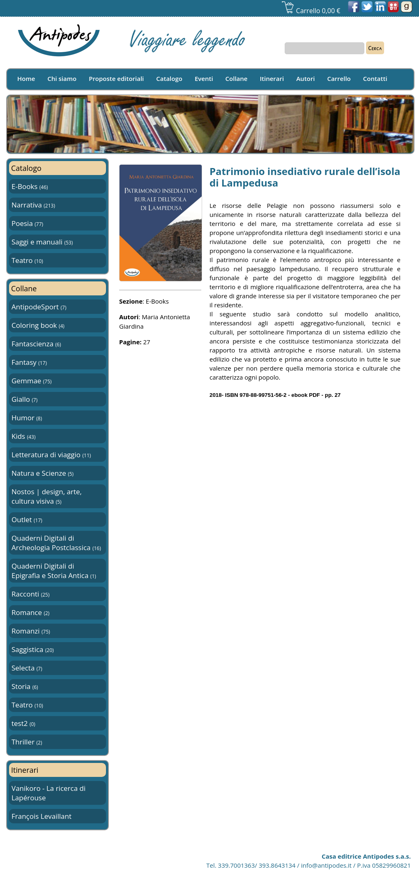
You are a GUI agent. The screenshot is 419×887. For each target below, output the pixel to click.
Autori (305, 78)
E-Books (30, 186)
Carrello (338, 78)
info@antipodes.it (326, 865)
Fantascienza (36, 343)
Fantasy (29, 362)
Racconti (30, 594)
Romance (30, 612)
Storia (25, 686)
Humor (27, 417)
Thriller (27, 741)
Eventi (204, 78)
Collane (237, 78)
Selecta (27, 668)
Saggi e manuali (42, 242)
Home (26, 78)
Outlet (27, 519)
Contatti (375, 78)
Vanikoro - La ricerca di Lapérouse (48, 792)
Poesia (27, 223)
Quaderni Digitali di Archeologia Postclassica (56, 542)
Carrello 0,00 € (310, 10)
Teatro (27, 260)
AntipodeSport (39, 306)
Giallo (24, 399)
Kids (23, 436)
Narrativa (33, 205)
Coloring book (38, 325)
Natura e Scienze (43, 473)
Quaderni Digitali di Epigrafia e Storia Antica (54, 570)
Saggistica (33, 649)
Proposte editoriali (116, 78)
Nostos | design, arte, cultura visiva (47, 496)
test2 (23, 723)
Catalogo (169, 78)
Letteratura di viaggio (51, 454)
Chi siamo (61, 78)
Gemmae (32, 380)
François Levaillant (41, 816)
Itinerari (272, 78)
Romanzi (31, 631)
